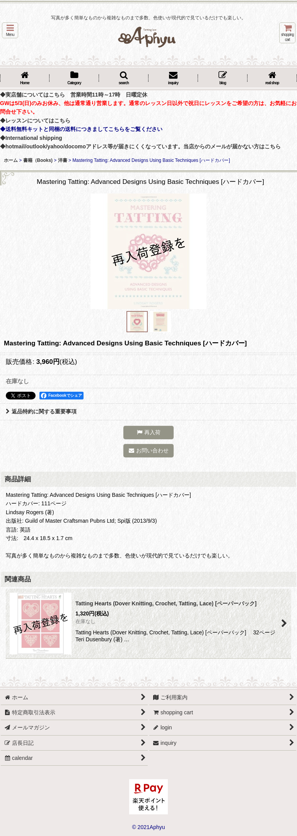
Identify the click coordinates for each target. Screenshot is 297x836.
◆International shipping (31, 138)
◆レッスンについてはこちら (35, 120)
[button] (10, 30)
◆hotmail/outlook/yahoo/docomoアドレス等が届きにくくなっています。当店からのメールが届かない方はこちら (140, 146)
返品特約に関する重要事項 (41, 411)
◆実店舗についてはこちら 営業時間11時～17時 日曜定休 (73, 95)
